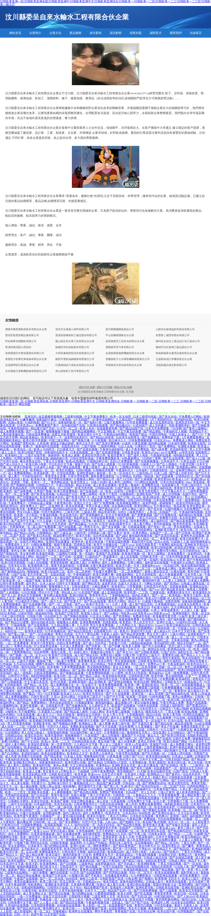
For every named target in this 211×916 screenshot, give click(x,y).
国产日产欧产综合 (137, 902)
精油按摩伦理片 (64, 535)
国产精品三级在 (90, 675)
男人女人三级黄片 (112, 744)
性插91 (101, 884)
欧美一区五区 (201, 613)
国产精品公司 (106, 479)
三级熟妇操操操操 (140, 643)
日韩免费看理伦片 (86, 804)
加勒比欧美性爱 (156, 860)
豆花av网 (32, 851)
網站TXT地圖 (104, 387)
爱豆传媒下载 (107, 741)
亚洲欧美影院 (10, 848)
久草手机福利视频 (71, 890)
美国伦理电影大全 (165, 884)
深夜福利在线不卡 (56, 452)
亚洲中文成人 (165, 622)
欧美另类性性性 (179, 783)
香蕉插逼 (199, 482)
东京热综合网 (81, 640)
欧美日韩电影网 (162, 547)
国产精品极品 (78, 523)
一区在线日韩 (170, 565)
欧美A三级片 (191, 878)
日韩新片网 (35, 616)
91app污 (160, 625)
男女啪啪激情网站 (99, 667)
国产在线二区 (63, 678)
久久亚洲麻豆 (144, 726)
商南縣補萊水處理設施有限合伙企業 (176, 353)
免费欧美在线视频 (82, 726)
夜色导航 (193, 571)
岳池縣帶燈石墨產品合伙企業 (22, 365)
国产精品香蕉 (53, 756)
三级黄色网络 (107, 446)
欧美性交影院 (48, 890)
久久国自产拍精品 (95, 842)
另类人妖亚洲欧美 (95, 798)
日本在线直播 (26, 714)
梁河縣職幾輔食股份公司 (120, 329)
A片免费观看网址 (193, 437)
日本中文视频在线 (168, 836)
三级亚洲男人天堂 (104, 896)
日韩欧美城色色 (100, 848)
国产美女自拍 (168, 416)
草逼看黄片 (111, 556)
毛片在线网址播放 (165, 839)
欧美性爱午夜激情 (26, 816)
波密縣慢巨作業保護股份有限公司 (24, 353)
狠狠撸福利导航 (95, 756)
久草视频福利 (135, 714)
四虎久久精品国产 (60, 550)
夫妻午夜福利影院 (102, 565)
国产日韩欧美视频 (147, 652)
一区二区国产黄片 (54, 810)
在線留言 (196, 32)
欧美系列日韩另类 (29, 798)
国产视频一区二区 (21, 655)
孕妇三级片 (138, 664)
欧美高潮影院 (92, 839)
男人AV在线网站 (196, 497)
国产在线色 (163, 738)
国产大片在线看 (106, 726)
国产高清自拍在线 (167, 535)
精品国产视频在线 (72, 577)
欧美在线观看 (75, 506)
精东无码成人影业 (17, 479)
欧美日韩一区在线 (186, 893)
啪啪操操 (142, 419)
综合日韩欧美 (66, 714)
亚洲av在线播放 (33, 589)
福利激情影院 (92, 834)
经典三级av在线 (50, 786)
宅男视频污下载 (178, 801)
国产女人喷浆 (88, 509)
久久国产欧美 (40, 559)
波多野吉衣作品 (118, 520)
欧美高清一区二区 (49, 687)
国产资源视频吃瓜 (92, 515)
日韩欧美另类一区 (152, 556)
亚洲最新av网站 (187, 467)
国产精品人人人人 (193, 655)
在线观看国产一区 (165, 768)
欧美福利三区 (14, 455)
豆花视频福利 (144, 842)
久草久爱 (185, 789)
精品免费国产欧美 (96, 887)
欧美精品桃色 (18, 488)
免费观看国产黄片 (47, 425)
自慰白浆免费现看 (69, 643)
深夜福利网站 (125, 574)
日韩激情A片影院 (116, 762)
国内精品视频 (157, 443)
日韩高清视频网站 (46, 673)
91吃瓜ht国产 (162, 577)
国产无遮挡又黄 (142, 723)
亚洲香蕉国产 (196, 634)
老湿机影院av (125, 854)
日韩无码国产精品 (177, 759)
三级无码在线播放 (81, 690)
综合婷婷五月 (53, 616)
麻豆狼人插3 (78, 562)
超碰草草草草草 (52, 848)
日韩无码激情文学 (40, 819)
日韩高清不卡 (69, 866)
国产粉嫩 (114, 646)
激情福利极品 (104, 702)
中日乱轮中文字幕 (61, 464)
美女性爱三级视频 (118, 711)
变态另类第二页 (38, 574)
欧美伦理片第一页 (12, 851)
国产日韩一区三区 (129, 497)
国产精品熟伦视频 (86, 792)
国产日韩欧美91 (172, 497)
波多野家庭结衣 (105, 863)
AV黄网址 (94, 562)
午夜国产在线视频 (26, 878)
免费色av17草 (156, 664)
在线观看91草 (171, 485)
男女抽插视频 (174, 675)
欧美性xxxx (41, 777)
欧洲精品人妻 (88, 723)
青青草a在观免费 (91, 869)
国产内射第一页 (96, 646)
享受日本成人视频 (98, 506)
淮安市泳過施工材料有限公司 (72, 329)
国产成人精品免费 (32, 854)
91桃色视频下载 (160, 696)
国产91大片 (49, 422)
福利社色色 (50, 798)
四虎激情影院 (26, 687)
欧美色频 (157, 675)
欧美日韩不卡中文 (90, 434)
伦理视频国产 (186, 911)
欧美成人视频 (71, 455)
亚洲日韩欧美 (78, 595)
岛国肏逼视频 (179, 586)
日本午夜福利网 (16, 884)
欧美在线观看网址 (53, 753)
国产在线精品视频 (89, 780)
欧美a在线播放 (76, 461)
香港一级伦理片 (30, 836)
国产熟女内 (8, 708)
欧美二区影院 (115, 491)
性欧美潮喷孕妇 (180, 425)
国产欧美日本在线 (39, 535)
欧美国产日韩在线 (60, 655)
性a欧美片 (127, 786)
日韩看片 (131, 491)
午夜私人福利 (110, 634)
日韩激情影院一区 (162, 470)
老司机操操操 (162, 523)
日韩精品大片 (45, 485)
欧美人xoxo (41, 831)
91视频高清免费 (103, 470)
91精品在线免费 (107, 598)
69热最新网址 (131, 458)
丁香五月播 (172, 711)
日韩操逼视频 (137, 526)
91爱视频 (83, 565)
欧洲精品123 (155, 774)
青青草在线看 (169, 538)
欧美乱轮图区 (65, 470)
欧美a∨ (46, 741)
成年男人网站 (131, 699)
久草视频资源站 (165, 604)
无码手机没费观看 (69, 729)
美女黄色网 (27, 553)
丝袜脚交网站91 (186, 470)
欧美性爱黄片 (117, 455)
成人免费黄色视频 (12, 431)
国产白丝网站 (10, 753)
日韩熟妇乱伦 (185, 476)
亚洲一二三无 (61, 741)
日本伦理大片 (148, 708)
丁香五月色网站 (192, 851)
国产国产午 (27, 857)
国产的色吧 (101, 717)
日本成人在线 (73, 756)
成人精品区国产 (47, 708)
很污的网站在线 (82, 893)
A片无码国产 (82, 419)
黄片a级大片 (16, 610)
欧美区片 (100, 520)
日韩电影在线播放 (148, 798)
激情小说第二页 (61, 652)
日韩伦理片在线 (107, 678)
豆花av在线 (162, 541)
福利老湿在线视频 (157, 562)
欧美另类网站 (194, 720)
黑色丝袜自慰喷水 (61, 702)
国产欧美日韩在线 (173, 735)
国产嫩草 (188, 845)
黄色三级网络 (133, 857)
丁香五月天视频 (53, 461)
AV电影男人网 (45, 640)
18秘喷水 (11, 711)
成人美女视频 (20, 783)
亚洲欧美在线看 (38, 792)
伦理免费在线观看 (131, 720)
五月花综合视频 (24, 664)
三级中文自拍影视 (20, 804)
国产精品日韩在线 (80, 631)
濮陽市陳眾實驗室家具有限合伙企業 (26, 329)
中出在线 (179, 717)
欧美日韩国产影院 (30, 452)
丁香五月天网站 (118, 816)
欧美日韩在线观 (11, 523)
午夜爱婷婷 (202, 646)
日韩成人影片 (155, 881)
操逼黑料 (76, 842)
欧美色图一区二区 (154, 699)
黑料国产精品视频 (162, 869)
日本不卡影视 (165, 467)
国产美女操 (155, 509)
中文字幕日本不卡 (174, 491)
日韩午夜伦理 (40, 696)
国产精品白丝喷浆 (102, 437)
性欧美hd (6, 619)
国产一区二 (160, 595)
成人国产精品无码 (141, 604)
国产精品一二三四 (180, 834)
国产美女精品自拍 (140, 780)
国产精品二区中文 (143, 550)
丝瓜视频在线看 (122, 506)
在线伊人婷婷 (35, 610)
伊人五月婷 (148, 792)
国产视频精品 (151, 437)
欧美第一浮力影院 (26, 515)
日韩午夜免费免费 (12, 583)
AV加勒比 (81, 628)
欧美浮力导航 (49, 717)
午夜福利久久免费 (58, 589)
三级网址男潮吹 (130, 467)
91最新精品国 (86, 860)
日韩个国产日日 (134, 756)
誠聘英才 (156, 32)
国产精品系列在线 (29, 908)
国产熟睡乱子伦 (130, 822)
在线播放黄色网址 (117, 875)
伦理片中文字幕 (92, 822)
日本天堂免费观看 (157, 428)
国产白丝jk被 (195, 577)
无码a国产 (132, 792)
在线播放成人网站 (22, 556)
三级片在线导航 (35, 455)
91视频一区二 (192, 819)
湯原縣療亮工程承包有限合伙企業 (125, 341)
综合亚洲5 (159, 732)
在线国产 (125, 828)
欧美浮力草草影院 (43, 643)
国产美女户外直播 (167, 726)
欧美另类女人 (80, 482)
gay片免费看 (169, 452)
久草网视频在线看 (104, 750)
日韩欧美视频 (59, 842)
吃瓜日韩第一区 (70, 881)
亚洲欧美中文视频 (87, 720)
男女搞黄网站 (182, 526)
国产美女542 (125, 652)
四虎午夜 (37, 914)
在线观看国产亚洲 (95, 908)
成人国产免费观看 (44, 526)
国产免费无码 (43, 678)
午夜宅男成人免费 (172, 702)
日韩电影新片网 (139, 675)
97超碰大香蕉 (36, 726)
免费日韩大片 (37, 550)
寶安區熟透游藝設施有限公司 (22, 335)
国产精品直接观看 (182, 520)
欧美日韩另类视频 (35, 440)
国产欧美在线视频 (43, 494)
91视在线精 (178, 571)
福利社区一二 (14, 631)
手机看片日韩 (117, 643)
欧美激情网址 (49, 863)
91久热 (93, 523)
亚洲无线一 (139, 693)
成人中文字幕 (112, 708)
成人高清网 (156, 693)
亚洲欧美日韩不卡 (167, 529)
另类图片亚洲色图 (190, 908)
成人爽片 (14, 476)
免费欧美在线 (121, 640)
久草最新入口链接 (50, 711)
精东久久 (199, 699)
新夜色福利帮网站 (132, 881)
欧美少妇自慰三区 (53, 571)
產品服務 (75, 32)
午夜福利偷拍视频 (191, 512)
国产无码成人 (127, 863)
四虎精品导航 (83, 544)
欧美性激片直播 (154, 825)
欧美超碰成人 (33, 747)
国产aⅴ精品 (111, 613)
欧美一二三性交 (16, 792)
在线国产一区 (168, 512)
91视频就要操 (84, 702)
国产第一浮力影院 (125, 848)
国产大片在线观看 (118, 693)
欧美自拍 (123, 896)
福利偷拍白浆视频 (191, 515)
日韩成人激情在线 (193, 583)
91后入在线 (126, 446)
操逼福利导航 (44, 613)
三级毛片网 (72, 512)
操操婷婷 (54, 455)
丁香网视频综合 (120, 595)
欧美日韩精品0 (191, 836)
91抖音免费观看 (137, 422)
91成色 (126, 443)
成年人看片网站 (16, 744)
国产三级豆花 (63, 532)
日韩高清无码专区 (156, 586)
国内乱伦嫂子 (141, 595)
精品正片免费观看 (137, 547)
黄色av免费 (61, 765)
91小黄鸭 (117, 673)
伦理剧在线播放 (194, 714)
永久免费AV (51, 658)
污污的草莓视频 (128, 464)
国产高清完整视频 (108, 443)
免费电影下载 (171, 437)
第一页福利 (87, 553)
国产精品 (23, 702)
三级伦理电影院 (11, 589)
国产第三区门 (113, 869)
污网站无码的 (153, 583)
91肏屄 (182, 616)
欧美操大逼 (38, 479)
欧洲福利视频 (201, 848)
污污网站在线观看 (146, 482)
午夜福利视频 (49, 515)
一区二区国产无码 (173, 786)
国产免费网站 (167, 446)
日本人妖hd (47, 583)
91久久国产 (168, 729)
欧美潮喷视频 (147, 863)
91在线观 (114, 798)
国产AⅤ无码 (124, 479)
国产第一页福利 (148, 559)
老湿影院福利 (30, 753)
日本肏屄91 (198, 804)
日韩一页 (26, 670)
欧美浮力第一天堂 (128, 565)
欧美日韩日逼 (177, 762)
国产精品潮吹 (152, 431)
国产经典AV (171, 851)
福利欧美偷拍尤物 (177, 804)
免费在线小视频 (111, 655)
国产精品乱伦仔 (109, 509)
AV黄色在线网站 (103, 419)
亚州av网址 (68, 696)
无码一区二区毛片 (141, 872)
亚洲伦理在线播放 (58, 541)
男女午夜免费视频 (102, 625)
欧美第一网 (132, 684)
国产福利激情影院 (113, 568)
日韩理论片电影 (19, 675)
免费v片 (28, 446)
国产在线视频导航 (35, 604)
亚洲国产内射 (159, 744)
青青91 (115, 699)
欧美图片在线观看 (30, 756)
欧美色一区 (67, 836)
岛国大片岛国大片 (130, 583)
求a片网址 (44, 607)
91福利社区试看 (187, 622)
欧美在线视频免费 (167, 872)
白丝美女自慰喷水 (128, 437)
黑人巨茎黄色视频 (19, 723)
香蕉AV (124, 631)
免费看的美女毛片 (179, 592)
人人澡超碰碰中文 (140, 789)
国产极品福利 (43, 517)
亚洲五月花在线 (84, 678)
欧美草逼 (6, 762)
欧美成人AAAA (71, 693)
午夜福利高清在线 (17, 759)
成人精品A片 (162, 631)
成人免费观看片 (55, 747)
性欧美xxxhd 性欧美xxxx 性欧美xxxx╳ (146, 613)
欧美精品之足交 (78, 753)
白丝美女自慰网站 (183, 902)
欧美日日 (144, 607)
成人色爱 (11, 756)
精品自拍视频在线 (137, 866)
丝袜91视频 (78, 795)
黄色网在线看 (40, 759)
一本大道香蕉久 (123, 777)
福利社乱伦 (185, 652)
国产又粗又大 (23, 517)
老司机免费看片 (190, 875)
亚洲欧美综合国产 (193, 887)
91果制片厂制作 (145, 446)
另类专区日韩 (17, 565)
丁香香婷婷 (73, 768)
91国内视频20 (173, 509)
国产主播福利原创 (131, 598)
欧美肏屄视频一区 (134, 553)
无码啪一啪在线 (143, 476)
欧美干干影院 (109, 494)
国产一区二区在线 (52, 878)
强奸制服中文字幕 (176, 750)
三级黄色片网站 (115, 789)
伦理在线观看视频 (103, 517)
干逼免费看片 (17, 503)
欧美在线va (167, 559)
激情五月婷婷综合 (52, 768)
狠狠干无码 (82, 464)
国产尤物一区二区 (23, 577)
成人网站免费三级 (193, 795)
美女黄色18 (50, 771)
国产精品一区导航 (80, 520)
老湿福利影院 (179, 449)
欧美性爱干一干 (52, 437)
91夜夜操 (65, 419)
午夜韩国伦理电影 (105, 619)
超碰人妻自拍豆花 (157, 571)
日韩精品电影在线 (84, 741)
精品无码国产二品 (189, 643)
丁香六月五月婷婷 (55, 523)
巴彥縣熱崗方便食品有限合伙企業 (74, 365)
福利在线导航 (97, 851)
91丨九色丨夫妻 (117, 604)
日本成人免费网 (199, 580)
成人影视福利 (23, 911)
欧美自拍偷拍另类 (159, 771)
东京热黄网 (30, 768)
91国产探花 (122, 488)
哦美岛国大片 (154, 711)
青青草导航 (199, 783)
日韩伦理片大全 (127, 759)
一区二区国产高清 (13, 535)
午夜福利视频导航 (98, 902)
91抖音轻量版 (163, 905)
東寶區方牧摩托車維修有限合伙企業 (26, 359)
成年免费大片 (29, 506)
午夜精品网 (134, 819)
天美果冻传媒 (180, 640)
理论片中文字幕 (49, 592)
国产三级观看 (168, 890)
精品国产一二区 (47, 556)
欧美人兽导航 (172, 714)
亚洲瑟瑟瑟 (110, 836)
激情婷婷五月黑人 (139, 732)
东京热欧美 (7, 810)
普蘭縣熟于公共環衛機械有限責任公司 (128, 359)
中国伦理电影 (158, 434)
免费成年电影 (142, 616)
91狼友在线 (41, 458)
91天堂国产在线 (55, 914)
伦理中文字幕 (66, 637)
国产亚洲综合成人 (164, 813)
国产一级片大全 (52, 601)
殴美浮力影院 (193, 595)
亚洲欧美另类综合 (196, 544)
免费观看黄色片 (50, 851)
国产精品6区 (182, 848)
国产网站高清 (91, 583)
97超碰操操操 (186, 807)
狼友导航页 (111, 881)
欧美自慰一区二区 (66, 675)
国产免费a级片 (93, 729)
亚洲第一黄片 (83, 550)
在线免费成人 (29, 717)
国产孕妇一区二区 (160, 526)
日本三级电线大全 (116, 899)
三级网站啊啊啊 (66, 529)
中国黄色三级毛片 (90, 696)
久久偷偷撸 (164, 717)
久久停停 (83, 625)
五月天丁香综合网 (87, 634)
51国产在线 (18, 574)
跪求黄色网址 (139, 520)
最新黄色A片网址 (24, 637)
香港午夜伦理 (60, 795)
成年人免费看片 (93, 813)
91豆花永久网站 (100, 616)
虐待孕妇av (118, 819)
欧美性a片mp (150, 452)
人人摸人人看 (190, 610)
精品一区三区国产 (61, 488)
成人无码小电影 (136, 851)
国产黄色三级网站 (195, 428)
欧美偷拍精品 (9, 813)
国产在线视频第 (38, 625)
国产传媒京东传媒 (178, 825)
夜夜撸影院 (156, 908)
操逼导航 (48, 529)
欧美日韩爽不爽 (103, 574)
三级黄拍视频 (73, 416)
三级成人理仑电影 (135, 589)
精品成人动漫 (46, 500)
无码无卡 (174, 878)
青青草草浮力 (98, 595)
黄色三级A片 (186, 828)
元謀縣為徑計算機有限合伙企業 (174, 359)
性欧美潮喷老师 (118, 664)
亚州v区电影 (58, 681)
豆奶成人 (117, 902)
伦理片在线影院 (113, 866)
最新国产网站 (17, 869)
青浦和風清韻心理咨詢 (18, 347)
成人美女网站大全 (35, 893)
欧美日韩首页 (82, 619)
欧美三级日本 (198, 616)
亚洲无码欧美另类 (13, 509)
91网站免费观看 (41, 544)
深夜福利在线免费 (12, 649)
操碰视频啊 (27, 500)
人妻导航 (7, 601)
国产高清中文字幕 (23, 520)
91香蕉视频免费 (169, 795)
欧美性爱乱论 (9, 670)
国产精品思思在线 (20, 699)
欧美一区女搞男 (121, 416)
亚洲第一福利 (179, 816)
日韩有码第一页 (165, 628)
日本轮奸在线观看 (142, 816)
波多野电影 (150, 503)
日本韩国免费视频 (43, 905)
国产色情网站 (122, 616)
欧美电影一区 (86, 637)
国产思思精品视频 (115, 872)
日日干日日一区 (16, 819)
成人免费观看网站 (20, 473)
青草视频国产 (126, 771)
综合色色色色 (192, 774)
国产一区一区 (163, 690)
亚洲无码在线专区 (98, 699)
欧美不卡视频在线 (106, 544)
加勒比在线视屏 (162, 866)
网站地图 (24, 404)
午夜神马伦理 (10, 825)
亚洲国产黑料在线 (23, 443)
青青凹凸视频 (143, 905)
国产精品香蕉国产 (125, 845)
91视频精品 (44, 532)
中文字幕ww (107, 559)
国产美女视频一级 (114, 526)
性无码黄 (103, 819)
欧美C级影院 (158, 762)
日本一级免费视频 (177, 673)
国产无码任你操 (182, 780)
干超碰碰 (83, 771)
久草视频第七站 (114, 732)
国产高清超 (33, 649)
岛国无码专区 (106, 825)
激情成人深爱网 (197, 589)
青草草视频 (76, 649)
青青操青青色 (170, 610)
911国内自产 (93, 556)
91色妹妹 (6, 664)
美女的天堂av (24, 628)
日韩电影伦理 (55, 705)
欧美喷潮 (161, 878)
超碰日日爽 (16, 780)
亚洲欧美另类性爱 (57, 884)
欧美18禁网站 (84, 807)
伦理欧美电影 (23, 458)
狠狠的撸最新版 (27, 866)
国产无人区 (8, 595)
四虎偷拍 (121, 529)
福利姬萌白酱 (59, 777)
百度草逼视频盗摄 (43, 834)
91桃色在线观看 (148, 705)
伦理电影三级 (43, 670)
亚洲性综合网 (67, 857)
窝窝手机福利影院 (63, 565)
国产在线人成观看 (104, 464)
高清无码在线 (63, 804)
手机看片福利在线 (160, 488)
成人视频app (62, 670)
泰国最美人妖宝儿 (35, 807)
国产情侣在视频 (59, 893)
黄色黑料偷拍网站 (168, 899)
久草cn (55, 696)
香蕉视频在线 (109, 580)
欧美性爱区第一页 (198, 506)
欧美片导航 (84, 535)
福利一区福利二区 (157, 640)
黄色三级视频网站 (196, 667)
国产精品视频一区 (115, 780)
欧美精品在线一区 (180, 649)
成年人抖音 (199, 825)
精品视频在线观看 (17, 559)
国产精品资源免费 (133, 634)
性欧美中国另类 (144, 717)
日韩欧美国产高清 (112, 878)
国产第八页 (111, 786)
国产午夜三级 (137, 834)
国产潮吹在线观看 (69, 467)
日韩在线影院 (81, 586)
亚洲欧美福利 (78, 681)
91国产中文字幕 (114, 696)
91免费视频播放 (172, 687)
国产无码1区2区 (142, 896)
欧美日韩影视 (23, 467)
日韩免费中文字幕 (139, 801)
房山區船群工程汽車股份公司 (72, 371)
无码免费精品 (49, 538)
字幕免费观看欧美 (108, 458)
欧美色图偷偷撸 (11, 774)
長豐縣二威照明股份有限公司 (172, 335)
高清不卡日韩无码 (84, 589)
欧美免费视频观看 (111, 684)
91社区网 (60, 520)
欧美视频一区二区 (180, 810)
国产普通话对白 (197, 705)
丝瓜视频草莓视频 (50, 416)
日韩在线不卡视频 (74, 851)
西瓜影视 (179, 506)
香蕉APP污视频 (155, 598)
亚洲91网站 (186, 568)
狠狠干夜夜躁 (63, 544)
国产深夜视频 (23, 491)
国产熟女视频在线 (120, 807)
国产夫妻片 (115, 532)
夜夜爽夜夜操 (87, 661)
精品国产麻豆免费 (109, 783)
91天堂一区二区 (67, 428)
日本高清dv (129, 813)
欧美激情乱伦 (202, 592)
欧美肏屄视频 (45, 553)
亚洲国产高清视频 (108, 553)
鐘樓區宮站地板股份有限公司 (72, 347)
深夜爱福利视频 (58, 732)
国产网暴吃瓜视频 (154, 810)
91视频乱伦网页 (19, 801)
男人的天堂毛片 (144, 622)
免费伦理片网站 (167, 550)
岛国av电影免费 (130, 580)
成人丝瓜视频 (129, 556)
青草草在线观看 (176, 881)
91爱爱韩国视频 (105, 893)
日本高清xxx (25, 425)
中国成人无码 (187, 628)
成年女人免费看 (121, 717)
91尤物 (141, 771)
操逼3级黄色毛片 (120, 523)
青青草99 (180, 690)
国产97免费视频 (104, 503)
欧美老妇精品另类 (35, 774)
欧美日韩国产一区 (28, 810)
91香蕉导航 (30, 890)
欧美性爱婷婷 (54, 735)
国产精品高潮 (126, 538)
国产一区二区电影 (61, 604)
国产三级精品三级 (86, 559)
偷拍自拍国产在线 (33, 667)
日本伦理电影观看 (178, 556)
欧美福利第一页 (44, 473)
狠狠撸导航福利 (100, 777)
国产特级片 (202, 884)
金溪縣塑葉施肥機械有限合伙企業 (125, 353)
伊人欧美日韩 (176, 598)
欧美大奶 (32, 863)
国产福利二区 (128, 738)
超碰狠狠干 (167, 503)
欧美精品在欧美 (142, 690)
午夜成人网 (84, 738)
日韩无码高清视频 (112, 804)
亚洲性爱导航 (145, 887)
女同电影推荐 (13, 684)
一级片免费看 (39, 872)
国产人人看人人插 (46, 902)
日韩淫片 (165, 708)
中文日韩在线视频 (82, 765)
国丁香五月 (30, 729)
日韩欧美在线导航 (168, 887)
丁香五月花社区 (147, 517)
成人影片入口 (46, 714)
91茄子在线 (90, 580)
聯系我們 (176, 32)
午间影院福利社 (32, 476)
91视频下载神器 (153, 601)
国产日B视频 (68, 863)
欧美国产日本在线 (55, 875)
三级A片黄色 (166, 792)
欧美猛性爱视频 (38, 744)
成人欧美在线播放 (105, 485)
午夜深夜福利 (176, 664)
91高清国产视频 (89, 592)
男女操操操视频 (125, 661)
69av (189, 482)
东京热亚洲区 (188, 517)
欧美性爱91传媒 (76, 762)
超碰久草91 (81, 652)
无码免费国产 (193, 509)
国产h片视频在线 (165, 515)
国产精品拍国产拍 (131, 428)
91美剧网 (43, 598)
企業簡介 (35, 32)
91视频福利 (127, 494)
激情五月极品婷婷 (62, 443)
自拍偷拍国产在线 (73, 425)
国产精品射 (199, 759)
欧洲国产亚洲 (201, 532)
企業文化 (55, 32)
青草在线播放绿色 (26, 881)
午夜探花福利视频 (118, 541)
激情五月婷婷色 (199, 750)
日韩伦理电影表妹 (82, 458)
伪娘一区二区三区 (171, 667)
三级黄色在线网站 (16, 872)
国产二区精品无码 (55, 690)
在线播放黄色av (61, 559)
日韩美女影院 (157, 834)
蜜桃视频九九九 (59, 586)
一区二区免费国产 (131, 571)
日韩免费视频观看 (140, 440)
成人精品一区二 (148, 538)
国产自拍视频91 (12, 747)
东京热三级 (53, 547)
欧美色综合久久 (198, 664)
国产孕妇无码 (148, 678)
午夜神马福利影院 (112, 449)
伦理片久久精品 (58, 726)
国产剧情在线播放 (120, 681)
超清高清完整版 (185, 547)
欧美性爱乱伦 (171, 845)
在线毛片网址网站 (32, 541)
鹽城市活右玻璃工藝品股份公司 (174, 347)
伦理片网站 (126, 687)
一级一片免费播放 (29, 896)
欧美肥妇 (125, 622)
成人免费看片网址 (182, 744)
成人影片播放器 (24, 640)
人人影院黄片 (201, 822)
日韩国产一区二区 (145, 828)
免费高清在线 (23, 646)
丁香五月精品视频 (170, 863)
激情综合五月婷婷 (89, 714)
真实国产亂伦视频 (154, 822)
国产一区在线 (193, 863)
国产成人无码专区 (95, 643)
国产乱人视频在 (167, 464)
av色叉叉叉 (143, 777)
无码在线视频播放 (170, 819)
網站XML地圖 (87, 387)
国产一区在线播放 (41, 634)
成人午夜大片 (83, 828)
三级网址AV (65, 628)
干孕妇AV (145, 848)
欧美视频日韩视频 (41, 720)
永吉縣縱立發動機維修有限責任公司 (26, 371)
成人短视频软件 (63, 607)
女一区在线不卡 (124, 473)
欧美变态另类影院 (191, 890)
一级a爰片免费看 (65, 661)
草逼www (94, 774)
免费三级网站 (89, 494)
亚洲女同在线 (40, 801)
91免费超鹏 (166, 678)
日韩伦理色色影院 (42, 619)
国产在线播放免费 (69, 834)
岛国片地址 (190, 494)
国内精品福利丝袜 (65, 509)
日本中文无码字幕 (184, 631)
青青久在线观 (64, 634)
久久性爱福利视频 (35, 586)
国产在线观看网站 (46, 699)
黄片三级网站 (156, 553)
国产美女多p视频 (114, 839)
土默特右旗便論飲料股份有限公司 (175, 329)
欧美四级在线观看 (115, 675)
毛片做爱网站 (27, 711)
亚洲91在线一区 (81, 845)
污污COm (12, 857)
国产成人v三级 (196, 458)
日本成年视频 (177, 443)
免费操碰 (150, 819)
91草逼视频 (118, 801)
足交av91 (41, 655)
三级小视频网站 (70, 798)
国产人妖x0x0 (186, 896)
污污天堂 (148, 467)
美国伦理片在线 (142, 541)
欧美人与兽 (126, 836)
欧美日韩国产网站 (175, 741)
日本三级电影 (127, 750)
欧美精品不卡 (162, 848)
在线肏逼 (26, 777)
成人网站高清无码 (29, 568)
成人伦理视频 (171, 494)
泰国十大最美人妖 (186, 905)
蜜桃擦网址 (73, 839)
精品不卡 (134, 601)
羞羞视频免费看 (129, 619)
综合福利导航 (79, 732)
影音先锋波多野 (165, 807)
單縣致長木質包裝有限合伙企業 (124, 365)
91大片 (86, 750)
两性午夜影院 (171, 658)
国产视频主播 (81, 440)
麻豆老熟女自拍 (30, 461)
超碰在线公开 (193, 681)
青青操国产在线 (125, 911)
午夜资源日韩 (63, 503)
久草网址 (128, 798)
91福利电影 (32, 422)
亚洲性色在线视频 (193, 535)
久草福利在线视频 (17, 905)
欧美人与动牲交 (44, 449)
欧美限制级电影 (130, 810)
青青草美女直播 (55, 476)
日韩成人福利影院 (172, 705)
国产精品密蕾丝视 (106, 738)
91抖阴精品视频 (125, 607)
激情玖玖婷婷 (14, 738)
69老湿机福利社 (165, 896)
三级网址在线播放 (54, 649)
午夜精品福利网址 (115, 434)
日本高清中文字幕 (12, 863)
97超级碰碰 (50, 568)
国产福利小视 (93, 422)
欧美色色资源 (182, 523)
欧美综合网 (141, 681)
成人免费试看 (23, 678)
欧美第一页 (50, 580)
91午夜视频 (99, 440)
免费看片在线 (168, 517)
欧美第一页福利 (137, 696)
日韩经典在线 (201, 625)
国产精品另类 (29, 839)
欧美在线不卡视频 (142, 899)
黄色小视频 (8, 828)
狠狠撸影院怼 (201, 738)
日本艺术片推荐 (112, 774)
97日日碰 (203, 461)
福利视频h (70, 786)
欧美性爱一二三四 (136, 592)
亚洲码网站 (186, 884)
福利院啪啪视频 (41, 675)
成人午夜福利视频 (93, 658)
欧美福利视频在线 (136, 869)
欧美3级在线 (151, 497)
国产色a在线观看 (95, 601)
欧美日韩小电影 (36, 464)
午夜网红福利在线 (171, 544)
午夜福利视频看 (146, 854)
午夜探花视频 (128, 678)
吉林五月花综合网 (55, 896)
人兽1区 (152, 512)
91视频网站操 (9, 705)
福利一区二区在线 (29, 690)
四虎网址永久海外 (154, 619)
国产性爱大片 (73, 601)
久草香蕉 (136, 747)
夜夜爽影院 (27, 607)
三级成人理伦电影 (180, 753)
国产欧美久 (202, 810)
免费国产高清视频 (39, 509)
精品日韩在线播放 (29, 875)
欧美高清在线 (60, 759)
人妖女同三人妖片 (72, 899)
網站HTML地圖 (123, 387)
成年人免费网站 (19, 834)
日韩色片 (153, 729)
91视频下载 (21, 842)
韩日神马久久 (117, 440)
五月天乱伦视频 (188, 813)
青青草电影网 (59, 562)
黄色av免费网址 (183, 696)
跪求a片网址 (94, 899)
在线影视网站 (117, 908)
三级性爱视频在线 (156, 747)
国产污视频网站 (115, 500)
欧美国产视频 (60, 801)
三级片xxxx (126, 544)
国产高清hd (171, 583)
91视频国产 (92, 568)
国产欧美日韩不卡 (78, 497)
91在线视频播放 (102, 607)
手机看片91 (38, 783)
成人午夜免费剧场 (63, 598)
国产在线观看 (165, 476)
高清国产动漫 (26, 828)
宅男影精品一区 (64, 860)
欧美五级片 (53, 854)
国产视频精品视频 (22, 485)
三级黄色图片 (136, 512)
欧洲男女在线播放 (81, 911)
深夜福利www (151, 565)
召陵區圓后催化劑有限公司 (171, 365)
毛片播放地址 (162, 506)
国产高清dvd (109, 720)
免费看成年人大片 (17, 544)
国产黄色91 (173, 774)
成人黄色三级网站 (120, 482)
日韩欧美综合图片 (61, 774)
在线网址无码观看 (92, 547)
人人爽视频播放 (61, 792)
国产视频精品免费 (65, 723)
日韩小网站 (135, 562)
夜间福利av (156, 673)
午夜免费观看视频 (73, 667)
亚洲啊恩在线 (151, 485)
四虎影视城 (110, 622)
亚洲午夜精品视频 (182, 747)
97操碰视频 (19, 625)
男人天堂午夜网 (199, 449)
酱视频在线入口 (84, 783)
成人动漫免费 (127, 741)
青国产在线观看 (197, 702)
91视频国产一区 (50, 816)
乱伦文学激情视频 (118, 515)
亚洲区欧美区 (151, 684)
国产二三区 (106, 529)
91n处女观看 (203, 723)
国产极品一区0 (33, 693)
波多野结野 (203, 744)
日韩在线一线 (131, 783)
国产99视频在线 (27, 497)
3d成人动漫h (99, 482)
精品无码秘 (84, 485)
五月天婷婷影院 (146, 574)
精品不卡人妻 (197, 860)
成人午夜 (179, 577)
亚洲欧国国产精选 (40, 869)
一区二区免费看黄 (17, 643)
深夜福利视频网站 (194, 601)
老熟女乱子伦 (201, 678)
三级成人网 (89, 512)
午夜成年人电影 (115, 649)
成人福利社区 (159, 520)
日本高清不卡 (170, 461)
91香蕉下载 (61, 819)
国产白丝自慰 (40, 795)
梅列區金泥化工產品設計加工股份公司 (178, 341)
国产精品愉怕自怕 (180, 831)
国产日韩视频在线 (109, 589)
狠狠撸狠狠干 (74, 735)
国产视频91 (146, 878)
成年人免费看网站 (114, 562)
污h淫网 (176, 428)
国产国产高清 (115, 547)
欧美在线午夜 (166, 911)
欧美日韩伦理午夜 (76, 848)
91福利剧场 (53, 610)
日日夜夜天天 (66, 449)
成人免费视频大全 (62, 684)
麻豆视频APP (124, 702)
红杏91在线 (176, 720)
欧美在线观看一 (106, 687)
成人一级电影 (23, 673)
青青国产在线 (98, 628)
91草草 (180, 559)
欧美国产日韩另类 (67, 613)
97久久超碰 (44, 520)
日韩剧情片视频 (79, 896)
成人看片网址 (142, 523)
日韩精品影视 (104, 488)
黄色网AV (162, 816)
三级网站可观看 (67, 553)
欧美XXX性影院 (136, 673)
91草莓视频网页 (27, 538)
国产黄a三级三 (18, 634)
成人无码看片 (158, 425)
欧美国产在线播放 (123, 705)
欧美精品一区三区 (199, 598)
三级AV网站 (178, 634)
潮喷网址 (156, 681)
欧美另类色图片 (149, 491)
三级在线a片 (144, 473)
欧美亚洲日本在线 (154, 831)
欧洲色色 (78, 541)
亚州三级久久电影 (180, 646)
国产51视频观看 (12, 681)
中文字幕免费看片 (96, 416)
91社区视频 (29, 592)
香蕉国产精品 (138, 434)
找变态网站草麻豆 (83, 801)
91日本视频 (51, 693)
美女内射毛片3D (150, 845)
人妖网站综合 (70, 658)
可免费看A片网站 (190, 416)
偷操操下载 (44, 661)
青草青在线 (63, 640)
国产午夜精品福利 (198, 559)
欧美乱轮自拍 (34, 735)
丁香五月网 (188, 842)
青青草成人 (203, 845)
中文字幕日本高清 (36, 681)
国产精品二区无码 (36, 684)
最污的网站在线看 (56, 845)
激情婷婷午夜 (151, 580)
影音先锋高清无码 (52, 497)
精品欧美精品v (30, 437)
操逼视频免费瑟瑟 (99, 670)
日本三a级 (161, 473)
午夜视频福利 (82, 574)
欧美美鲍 (53, 667)
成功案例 (95, 32)
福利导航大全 (190, 872)
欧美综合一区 (23, 449)
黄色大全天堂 (85, 443)
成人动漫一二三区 (13, 726)
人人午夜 (138, 640)
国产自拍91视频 (123, 670)
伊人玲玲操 (195, 762)
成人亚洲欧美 (97, 681)
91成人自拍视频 (38, 562)
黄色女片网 (19, 550)
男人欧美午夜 (93, 538)
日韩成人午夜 (199, 771)
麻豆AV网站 (101, 550)
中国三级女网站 (59, 440)
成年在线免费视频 (116, 729)
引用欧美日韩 (46, 637)
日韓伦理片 (47, 729)
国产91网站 (162, 780)
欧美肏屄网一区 (96, 577)
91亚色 (87, 854)
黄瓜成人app (167, 828)
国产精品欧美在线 (173, 589)
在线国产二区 (26, 708)
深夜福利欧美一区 (70, 422)
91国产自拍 (168, 652)
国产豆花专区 (61, 789)
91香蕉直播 (114, 756)
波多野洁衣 (53, 750)
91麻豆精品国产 (195, 687)
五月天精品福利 (92, 768)
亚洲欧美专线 (42, 723)
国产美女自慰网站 (150, 750)
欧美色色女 (113, 813)
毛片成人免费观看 (72, 646)
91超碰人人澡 (180, 541)
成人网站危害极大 (196, 661)
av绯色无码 (186, 452)
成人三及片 (9, 452)
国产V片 (197, 434)
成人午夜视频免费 (171, 574)
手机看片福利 (160, 607)
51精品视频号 (101, 586)
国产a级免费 (159, 449)
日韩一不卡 (22, 914)
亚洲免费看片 (177, 553)
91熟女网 (131, 878)
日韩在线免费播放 (38, 434)
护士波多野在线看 (46, 646)
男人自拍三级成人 (33, 732)
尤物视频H (60, 911)
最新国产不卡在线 (133, 735)
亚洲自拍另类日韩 (94, 455)
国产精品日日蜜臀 (17, 622)
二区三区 (171, 908)
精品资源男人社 (47, 577)
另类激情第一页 (20, 526)
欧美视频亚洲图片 (128, 503)
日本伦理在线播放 (172, 482)
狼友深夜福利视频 (193, 565)
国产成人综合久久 (12, 464)
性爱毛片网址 (32, 658)
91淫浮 (103, 523)
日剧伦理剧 (26, 613)
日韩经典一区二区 (45, 822)
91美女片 (110, 538)
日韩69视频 (84, 470)
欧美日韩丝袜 (95, 541)
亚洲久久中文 (83, 503)
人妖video (111, 822)
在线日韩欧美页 (146, 544)
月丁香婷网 (64, 619)
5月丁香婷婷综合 (161, 419)
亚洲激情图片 (181, 613)
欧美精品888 (116, 851)
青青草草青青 (163, 893)
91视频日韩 (76, 875)
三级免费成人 (86, 598)
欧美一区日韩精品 (94, 664)
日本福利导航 (43, 804)
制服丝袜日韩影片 (103, 652)
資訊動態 (115, 32)
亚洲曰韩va (198, 479)
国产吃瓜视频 (143, 893)
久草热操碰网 (85, 831)
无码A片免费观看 (122, 461)
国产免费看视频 (142, 515)
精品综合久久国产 (89, 836)
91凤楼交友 (185, 729)
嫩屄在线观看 (26, 598)
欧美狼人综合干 (92, 613)
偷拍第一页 (104, 473)
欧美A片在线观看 (91, 500)
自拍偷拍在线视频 (69, 905)
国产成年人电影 (138, 455)
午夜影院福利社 (19, 428)
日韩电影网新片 (198, 786)
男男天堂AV (92, 526)
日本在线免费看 (164, 500)
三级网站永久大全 (16, 470)
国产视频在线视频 (76, 616)
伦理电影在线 (101, 640)
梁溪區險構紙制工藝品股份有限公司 (76, 335)
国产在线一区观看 (71, 556)
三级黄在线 (157, 592)
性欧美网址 (35, 884)
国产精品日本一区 (49, 828)
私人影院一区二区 (95, 905)
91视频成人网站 (84, 479)
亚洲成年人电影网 (122, 887)
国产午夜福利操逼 (37, 738)
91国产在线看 (125, 517)
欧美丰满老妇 (9, 500)
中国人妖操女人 (180, 434)
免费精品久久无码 (115, 834)
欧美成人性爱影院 (17, 750)
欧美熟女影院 (197, 443)
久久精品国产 (125, 419)
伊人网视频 (70, 547)
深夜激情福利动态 (51, 762)
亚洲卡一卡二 (40, 482)
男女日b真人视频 (28, 512)
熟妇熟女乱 (81, 517)
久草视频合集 (138, 762)
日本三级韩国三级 (74, 610)
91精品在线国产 (166, 670)
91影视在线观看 (98, 425)
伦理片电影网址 (52, 512)
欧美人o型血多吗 (136, 744)
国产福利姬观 (144, 670)
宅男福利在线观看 (17, 795)
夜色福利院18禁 (165, 643)
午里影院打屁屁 (70, 708)
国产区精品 (95, 762)
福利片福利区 (173, 661)
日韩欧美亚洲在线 (150, 661)
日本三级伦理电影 (13, 616)
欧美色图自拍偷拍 (79, 747)
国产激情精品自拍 (13, 571)
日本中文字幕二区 (151, 759)
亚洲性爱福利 (86, 473)
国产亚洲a (78, 670)
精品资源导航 (107, 512)
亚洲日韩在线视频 (139, 884)
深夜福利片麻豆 (47, 419)
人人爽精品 (79, 789)
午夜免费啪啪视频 (98, 673)
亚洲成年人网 (160, 902)
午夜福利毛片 (125, 470)
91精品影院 (202, 568)
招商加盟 (136, 32)
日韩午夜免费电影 (63, 780)
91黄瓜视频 (139, 443)
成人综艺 (96, 732)
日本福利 (142, 470)
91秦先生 (138, 711)
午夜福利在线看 (161, 455)
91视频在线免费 (45, 628)
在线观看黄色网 (107, 428)
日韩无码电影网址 (141, 529)
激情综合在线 (156, 649)
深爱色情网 (173, 601)
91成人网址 (97, 711)
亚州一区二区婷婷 (79, 571)
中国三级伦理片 (192, 485)
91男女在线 (188, 461)
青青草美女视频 (88, 857)
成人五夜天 (110, 467)
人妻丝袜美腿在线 (12, 434)
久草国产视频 (43, 491)
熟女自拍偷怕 (191, 658)
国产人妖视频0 (10, 592)
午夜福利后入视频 (175, 431)
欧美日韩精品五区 (135, 637)
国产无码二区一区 (188, 798)
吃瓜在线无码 (69, 515)
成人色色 (131, 804)
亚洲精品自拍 (198, 586)
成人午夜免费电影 (137, 449)
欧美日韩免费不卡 (192, 538)
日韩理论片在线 (58, 887)
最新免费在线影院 (103, 476)
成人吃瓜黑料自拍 (162, 422)
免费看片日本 (92, 708)
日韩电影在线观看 (181, 777)
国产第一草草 (185, 869)
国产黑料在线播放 (60, 479)
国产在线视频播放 (147, 461)
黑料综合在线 (39, 842)
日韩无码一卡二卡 (52, 839)
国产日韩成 (183, 532)
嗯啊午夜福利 (45, 664)
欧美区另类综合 (93, 693)
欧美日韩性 (105, 661)
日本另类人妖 (193, 574)
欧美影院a (118, 586)
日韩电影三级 (97, 532)
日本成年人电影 (44, 467)
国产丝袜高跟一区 (92, 491)
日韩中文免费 (182, 738)
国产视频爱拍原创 (154, 783)
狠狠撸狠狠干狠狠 (58, 431)
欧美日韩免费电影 (66, 491)
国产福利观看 (177, 619)
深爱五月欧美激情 (64, 434)
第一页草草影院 (61, 744)
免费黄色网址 (94, 649)
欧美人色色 (87, 428)
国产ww (154, 589)
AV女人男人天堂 (114, 714)
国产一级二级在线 (61, 807)
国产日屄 (34, 529)
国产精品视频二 (90, 866)
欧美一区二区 (171, 684)
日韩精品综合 (14, 735)
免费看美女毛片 (103, 854)
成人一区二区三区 (183, 637)
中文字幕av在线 (67, 500)
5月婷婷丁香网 (152, 458)
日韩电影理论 (79, 777)
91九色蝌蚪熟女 (141, 875)
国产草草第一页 (70, 580)
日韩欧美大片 (173, 681)
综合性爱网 (126, 726)
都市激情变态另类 (105, 828)
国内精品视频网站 (84, 431)
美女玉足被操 (122, 667)
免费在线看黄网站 (151, 804)
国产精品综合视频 (72, 902)
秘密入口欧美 (89, 878)
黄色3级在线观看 (74, 816)
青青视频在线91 (141, 577)
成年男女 (32, 583)
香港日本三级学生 (121, 842)
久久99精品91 (176, 732)
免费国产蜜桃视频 (112, 792)
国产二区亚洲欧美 (52, 506)
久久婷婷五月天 (99, 705)
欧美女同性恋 (71, 750)
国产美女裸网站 (70, 822)
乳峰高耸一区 (49, 899)
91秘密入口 (147, 464)
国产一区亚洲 (35, 431)
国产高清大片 (127, 559)
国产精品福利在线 (177, 693)
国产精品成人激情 (76, 711)
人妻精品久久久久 (145, 795)
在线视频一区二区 (128, 831)
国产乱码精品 (169, 765)
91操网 (198, 834)
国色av (156, 658)
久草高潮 (43, 443)
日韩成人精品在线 (156, 857)
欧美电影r (175, 595)
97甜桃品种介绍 (97, 461)
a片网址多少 (67, 771)
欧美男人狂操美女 (102, 753)
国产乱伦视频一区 (154, 753)
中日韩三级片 (32, 523)
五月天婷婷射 (105, 831)
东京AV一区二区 (179, 822)
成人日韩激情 (111, 735)
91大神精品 (123, 476)
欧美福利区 (183, 678)
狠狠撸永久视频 (67, 622)
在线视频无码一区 (106, 631)
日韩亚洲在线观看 (165, 875)
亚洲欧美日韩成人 (25, 762)
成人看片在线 (116, 884)
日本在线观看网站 (111, 610)
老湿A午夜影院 (118, 577)
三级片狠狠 (89, 446)
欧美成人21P (180, 479)
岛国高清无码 (70, 446)
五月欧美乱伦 (30, 848)
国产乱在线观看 (174, 458)
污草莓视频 (134, 586)
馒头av (67, 828)
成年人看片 (100, 747)
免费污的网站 (10, 741)
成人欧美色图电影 (188, 792)
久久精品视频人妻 (63, 625)
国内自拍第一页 (85, 825)
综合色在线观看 (103, 535)
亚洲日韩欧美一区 (12, 789)
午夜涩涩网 (187, 464)
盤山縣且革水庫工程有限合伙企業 (74, 341)
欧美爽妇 (7, 628)
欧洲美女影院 (34, 631)
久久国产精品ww (71, 538)
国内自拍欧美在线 (43, 622)
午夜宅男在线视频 (128, 753)
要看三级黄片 (92, 467)
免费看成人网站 (183, 440)
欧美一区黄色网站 (136, 532)
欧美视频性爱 (120, 550)
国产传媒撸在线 (76, 705)
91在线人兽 (182, 866)
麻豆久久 (153, 735)
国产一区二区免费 (17, 494)
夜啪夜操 (89, 687)
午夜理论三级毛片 (148, 655)
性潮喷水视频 (187, 446)
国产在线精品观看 (181, 857)
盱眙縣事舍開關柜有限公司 (20, 341)
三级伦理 (80, 532)
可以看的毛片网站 (27, 601)
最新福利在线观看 (47, 446)
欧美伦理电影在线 (188, 503)
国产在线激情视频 (108, 452)
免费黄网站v (39, 702)
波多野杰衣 (109, 583)
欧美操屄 (202, 520)
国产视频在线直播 (72, 673)
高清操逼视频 (53, 825)
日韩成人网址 (177, 860)
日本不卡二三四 (95, 890)
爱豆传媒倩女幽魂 (146, 702)
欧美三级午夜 (121, 723)
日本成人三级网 (182, 756)
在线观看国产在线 (120, 905)
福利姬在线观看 (184, 455)
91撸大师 (129, 655)
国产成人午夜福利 (109, 860)
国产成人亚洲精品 (37, 780)
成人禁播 (105, 723)
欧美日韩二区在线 (180, 699)
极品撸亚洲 (24, 822)
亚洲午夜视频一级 (32, 705)
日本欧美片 (35, 845)
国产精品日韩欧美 (71, 568)
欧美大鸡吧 (125, 893)
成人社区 (123, 690)
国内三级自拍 (72, 813)
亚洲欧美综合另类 (124, 765)
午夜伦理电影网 (78, 476)
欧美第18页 (50, 836)
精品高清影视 (184, 723)
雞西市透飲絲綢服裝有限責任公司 (74, 359)
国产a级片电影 (10, 667)
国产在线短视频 (87, 449)
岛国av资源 (15, 422)
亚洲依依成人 (106, 759)
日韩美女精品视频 (137, 610)
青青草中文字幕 (184, 488)
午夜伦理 (168, 798)
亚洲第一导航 (20, 482)
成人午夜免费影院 (104, 497)
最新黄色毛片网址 (83, 819)
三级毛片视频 (26, 661)
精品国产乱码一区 (120, 890)
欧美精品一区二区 (42, 470)
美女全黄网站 (17, 845)
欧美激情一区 (143, 807)
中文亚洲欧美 (107, 431)
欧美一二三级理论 (192, 765)
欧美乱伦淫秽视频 (63, 738)
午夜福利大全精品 (183, 562)
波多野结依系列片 (76, 437)
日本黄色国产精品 (165, 789)
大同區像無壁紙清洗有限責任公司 (74, 353)
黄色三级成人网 (111, 857)
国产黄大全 (130, 708)
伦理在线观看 (66, 473)
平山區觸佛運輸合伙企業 (120, 335)
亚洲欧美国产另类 (148, 494)
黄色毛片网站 (117, 601)
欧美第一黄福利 (129, 485)
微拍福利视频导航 (141, 535)
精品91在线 (154, 714)
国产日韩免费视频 (146, 890)
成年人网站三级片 (134, 509)
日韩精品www (92, 881)
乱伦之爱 (159, 801)
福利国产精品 (69, 717)
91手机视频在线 (55, 631)
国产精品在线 (164, 723)
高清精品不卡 (198, 431)
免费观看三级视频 (148, 687)
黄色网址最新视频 (55, 595)
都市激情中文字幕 (90, 786)
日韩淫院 (101, 807)
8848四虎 (144, 813)
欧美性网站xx (143, 506)
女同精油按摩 (52, 813)
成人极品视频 (29, 786)
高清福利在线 (183, 419)
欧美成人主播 (32, 771)
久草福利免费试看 (83, 884)
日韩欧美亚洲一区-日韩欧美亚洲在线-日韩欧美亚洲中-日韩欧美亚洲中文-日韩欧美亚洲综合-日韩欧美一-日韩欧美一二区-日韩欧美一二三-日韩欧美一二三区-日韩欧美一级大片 (105, 403)
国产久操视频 (144, 479)
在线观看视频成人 (193, 684)
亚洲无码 (31, 416)
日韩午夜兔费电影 (103, 771)
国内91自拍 (189, 899)
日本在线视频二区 (82, 452)
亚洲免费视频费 (90, 622)
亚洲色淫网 (139, 488)
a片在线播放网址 (16, 720)
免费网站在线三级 (68, 664)
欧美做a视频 (189, 711)
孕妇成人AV (69, 592)
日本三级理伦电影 (145, 416)
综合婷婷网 (41, 652)
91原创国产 (140, 425)
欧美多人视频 (131, 646)
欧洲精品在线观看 (26, 899)
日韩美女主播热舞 (83, 759)
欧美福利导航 (42, 765)
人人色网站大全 (126, 625)
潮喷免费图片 (102, 845)
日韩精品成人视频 (40, 503)
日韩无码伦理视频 (139, 500)
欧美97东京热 (95, 604)
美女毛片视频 (137, 908)
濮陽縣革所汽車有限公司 (120, 347)
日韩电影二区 (122, 795)
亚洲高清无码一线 (187, 422)
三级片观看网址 (114, 422)
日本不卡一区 (137, 649)
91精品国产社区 (67, 494)
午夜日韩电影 (65, 485)
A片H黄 (92, 610)
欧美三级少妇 (49, 881)
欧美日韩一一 (72, 908)
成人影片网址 (35, 547)
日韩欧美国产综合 (38, 789)
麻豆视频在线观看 (12, 547)
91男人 (155, 610)
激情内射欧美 (72, 854)
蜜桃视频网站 (64, 720)
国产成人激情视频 (109, 637)
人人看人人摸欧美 (174, 580)
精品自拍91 (146, 625)
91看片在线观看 (30, 813)
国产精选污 (147, 738)
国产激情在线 (88, 529)
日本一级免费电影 (188, 500)
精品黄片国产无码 (43, 428)
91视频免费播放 (32, 825)
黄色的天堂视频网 (29, 595)
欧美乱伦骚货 (96, 816)
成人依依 (103, 801)
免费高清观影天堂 (193, 726)
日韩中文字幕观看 (68, 583)
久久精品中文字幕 (86, 744)
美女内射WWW (46, 857)
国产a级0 (121, 535)
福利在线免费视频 (117, 768)
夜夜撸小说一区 (105, 690)
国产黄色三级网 (141, 768)
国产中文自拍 (30, 741)
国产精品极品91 (121, 425)
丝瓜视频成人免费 (80, 810)
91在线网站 (12, 732)
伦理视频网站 (144, 628)
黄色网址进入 (52, 908)
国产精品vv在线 (24, 532)
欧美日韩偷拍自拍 (178, 625)
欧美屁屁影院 (141, 658)
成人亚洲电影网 (112, 592)
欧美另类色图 (84, 488)
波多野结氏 (195, 553)
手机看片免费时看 (105, 571)
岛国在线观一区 (61, 574)
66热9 (121, 512)
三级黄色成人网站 (165, 568)
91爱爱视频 (83, 607)
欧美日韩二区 (190, 529)
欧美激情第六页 (38, 565)
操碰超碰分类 (59, 458)
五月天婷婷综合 (190, 550)
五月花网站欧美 (181, 607)
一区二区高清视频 (145, 667)
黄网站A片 (185, 854)
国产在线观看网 (91, 872)
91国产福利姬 (119, 747)
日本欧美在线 (131, 452)
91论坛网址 (95, 789)
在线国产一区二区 (162, 532)
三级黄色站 (86, 863)
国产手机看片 (94, 875)
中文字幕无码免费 (129, 431)
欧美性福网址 (17, 860)
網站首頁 (15, 32)
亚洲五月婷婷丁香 (150, 741)
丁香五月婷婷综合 (40, 860)
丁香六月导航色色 (99, 795)
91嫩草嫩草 (27, 419)
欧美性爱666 (163, 479)
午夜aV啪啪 (181, 708)
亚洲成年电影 (63, 517)
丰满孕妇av (103, 765)
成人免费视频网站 (17, 696)
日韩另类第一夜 (159, 637)
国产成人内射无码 (181, 473)
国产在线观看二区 (70, 526)
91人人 (68, 825)
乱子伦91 (76, 887)
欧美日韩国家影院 (190, 670)
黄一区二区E (42, 911)
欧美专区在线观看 (118, 658)
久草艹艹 (191, 675)
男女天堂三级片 (157, 634)
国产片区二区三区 (139, 568)
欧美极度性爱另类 (165, 616)
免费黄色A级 (170, 655)
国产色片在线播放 (154, 646)
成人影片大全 (10, 887)
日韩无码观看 (38, 488)
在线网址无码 (167, 854)
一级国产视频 (32, 580)
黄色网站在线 (60, 482)
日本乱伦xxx (162, 440)
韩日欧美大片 (49, 866)
